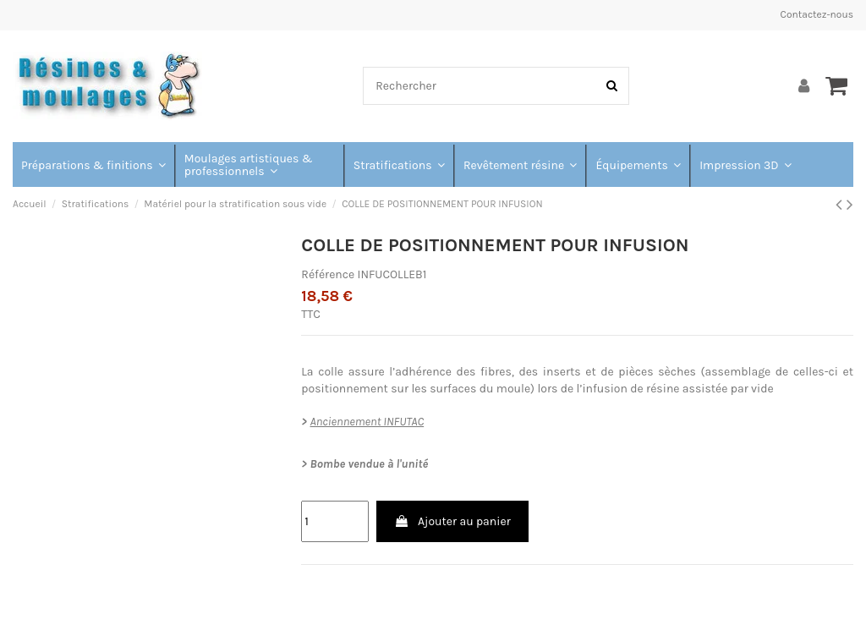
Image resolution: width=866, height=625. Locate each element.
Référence (327, 274)
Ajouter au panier (452, 521)
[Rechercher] (612, 86)
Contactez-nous (817, 14)
